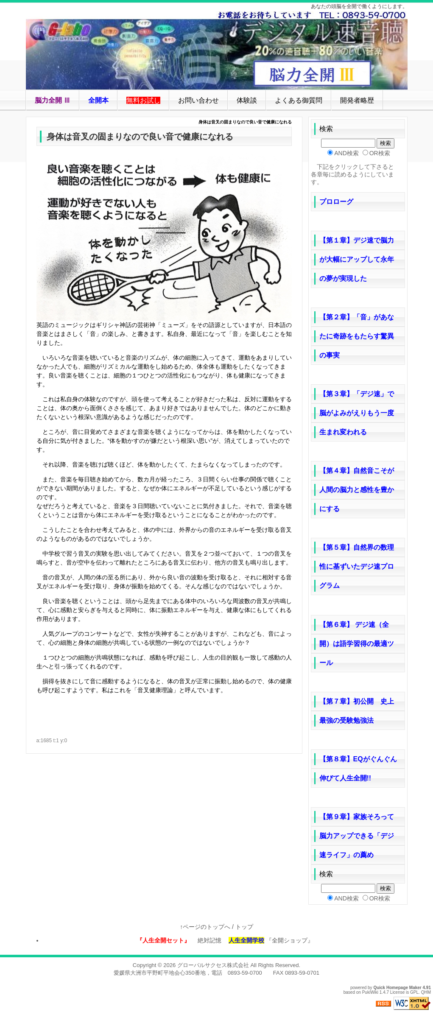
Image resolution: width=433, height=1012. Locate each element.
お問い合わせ (198, 100)
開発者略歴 (357, 100)
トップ (244, 926)
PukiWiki (370, 992)
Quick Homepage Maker (397, 987)
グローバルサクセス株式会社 (213, 965)
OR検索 (379, 153)
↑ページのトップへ (205, 926)
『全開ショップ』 (294, 940)
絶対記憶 (206, 940)
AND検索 (346, 153)
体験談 (247, 100)
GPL (414, 992)
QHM (426, 992)
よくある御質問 (298, 100)
